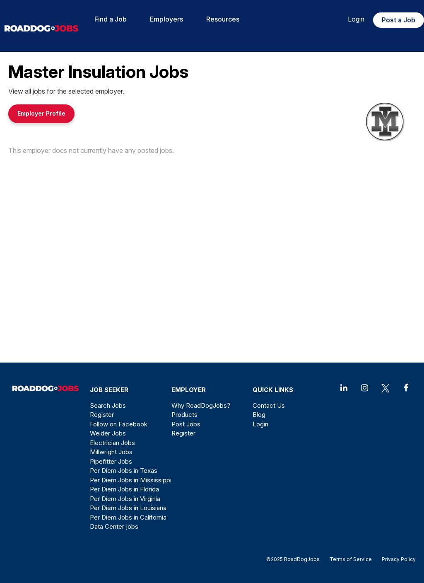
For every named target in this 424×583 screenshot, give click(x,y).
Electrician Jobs (112, 443)
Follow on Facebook (118, 424)
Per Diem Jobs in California (128, 517)
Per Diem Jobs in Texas (123, 470)
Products (184, 415)
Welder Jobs (108, 433)
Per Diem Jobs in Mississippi (130, 480)
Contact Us (269, 405)
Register (102, 415)
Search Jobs (108, 405)
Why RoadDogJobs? (200, 405)
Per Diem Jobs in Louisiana (128, 508)
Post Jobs (185, 424)
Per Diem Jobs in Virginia (125, 499)
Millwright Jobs (111, 452)
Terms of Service (351, 559)
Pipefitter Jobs (111, 461)
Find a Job (110, 19)
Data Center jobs (114, 526)
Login (356, 19)
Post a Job (398, 20)
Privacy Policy (396, 559)
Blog (259, 415)
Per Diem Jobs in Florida (124, 489)
